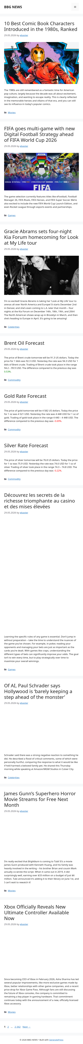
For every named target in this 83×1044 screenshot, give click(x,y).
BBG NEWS (13, 7)
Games (12, 215)
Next (27, 1026)
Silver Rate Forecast (26, 445)
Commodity (14, 379)
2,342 (17, 1026)
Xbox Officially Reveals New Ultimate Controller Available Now (36, 912)
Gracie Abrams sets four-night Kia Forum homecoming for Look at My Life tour (41, 237)
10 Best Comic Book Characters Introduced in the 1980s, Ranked (40, 26)
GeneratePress (56, 1039)
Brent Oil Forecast (24, 343)
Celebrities (13, 326)
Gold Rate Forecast (25, 396)
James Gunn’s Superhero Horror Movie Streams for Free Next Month (40, 799)
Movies (12, 112)
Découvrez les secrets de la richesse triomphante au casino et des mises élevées (39, 501)
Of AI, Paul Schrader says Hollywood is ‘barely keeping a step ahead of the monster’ (38, 691)
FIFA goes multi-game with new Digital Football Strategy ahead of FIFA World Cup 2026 (39, 134)
